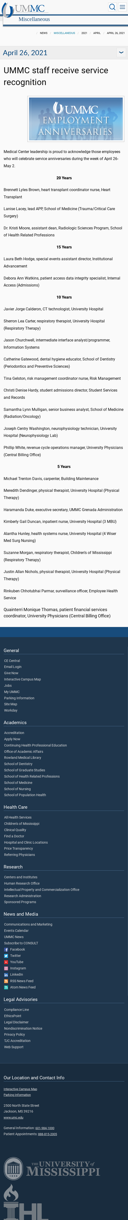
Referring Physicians (19, 850)
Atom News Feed (20, 982)
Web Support (14, 1042)
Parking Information (19, 693)
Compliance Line (16, 1005)
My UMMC (12, 687)
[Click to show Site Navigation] (122, 7)
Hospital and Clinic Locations (26, 837)
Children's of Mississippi (21, 818)
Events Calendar (16, 925)
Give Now (11, 668)
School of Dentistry (18, 759)
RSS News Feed (18, 976)
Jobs (8, 680)
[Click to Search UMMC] (112, 7)
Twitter (12, 951)
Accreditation (14, 728)
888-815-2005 (47, 1129)
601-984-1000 (44, 1123)
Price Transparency (18, 843)
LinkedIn (13, 969)
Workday (10, 705)
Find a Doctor (14, 831)
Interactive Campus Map (22, 674)
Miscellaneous (80, 8)
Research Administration (22, 891)
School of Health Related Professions (32, 771)
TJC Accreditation (17, 1036)
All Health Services (18, 812)
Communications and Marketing (28, 919)
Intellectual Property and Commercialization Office (41, 885)
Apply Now (12, 734)
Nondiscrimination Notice (23, 1023)
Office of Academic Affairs (23, 746)
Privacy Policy (14, 1029)
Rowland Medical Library (22, 752)
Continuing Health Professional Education (35, 740)
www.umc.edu (13, 1112)
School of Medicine (18, 778)
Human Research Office (22, 878)
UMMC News (14, 932)
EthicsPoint (12, 1011)
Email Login (13, 662)
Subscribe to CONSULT (21, 938)
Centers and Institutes (20, 872)
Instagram (15, 963)
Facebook (14, 944)
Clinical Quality (15, 825)
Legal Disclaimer (16, 1017)
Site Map (10, 699)
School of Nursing (17, 784)
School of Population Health (25, 790)
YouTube (13, 957)
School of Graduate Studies (24, 765)
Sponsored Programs (20, 897)
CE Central (12, 656)
